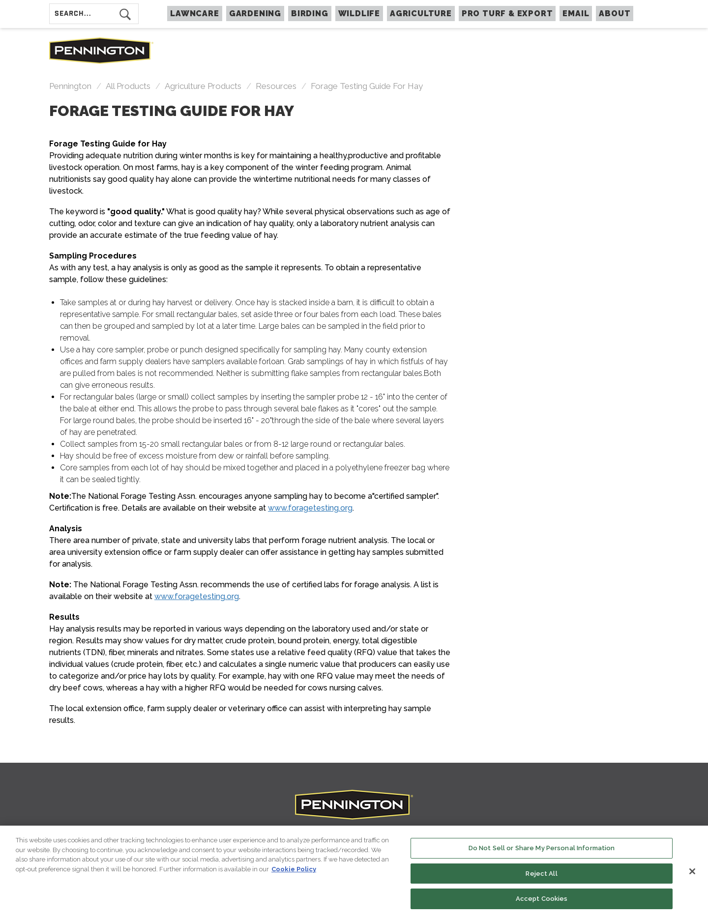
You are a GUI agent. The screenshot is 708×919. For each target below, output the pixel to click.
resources (276, 86)
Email (575, 13)
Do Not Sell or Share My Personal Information (542, 849)
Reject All (541, 875)
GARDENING (255, 13)
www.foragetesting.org (310, 508)
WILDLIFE (359, 13)
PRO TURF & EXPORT (507, 13)
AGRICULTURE (421, 13)
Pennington (70, 86)
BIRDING (309, 13)
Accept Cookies (542, 900)
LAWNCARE (194, 13)
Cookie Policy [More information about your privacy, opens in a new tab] (293, 870)
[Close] (692, 873)
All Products (128, 86)
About (614, 13)
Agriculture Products (203, 86)
